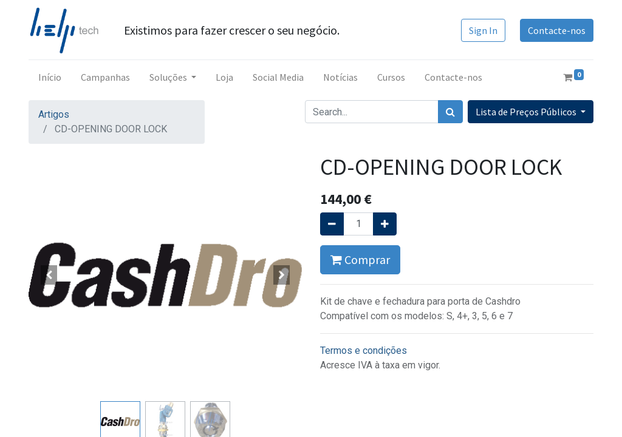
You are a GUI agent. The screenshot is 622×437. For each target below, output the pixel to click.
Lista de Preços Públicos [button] (527, 112)
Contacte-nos (557, 30)
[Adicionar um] (385, 223)
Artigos (53, 114)
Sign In (483, 30)
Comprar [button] (360, 259)
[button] (49, 275)
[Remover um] (332, 223)
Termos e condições (363, 350)
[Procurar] (450, 111)
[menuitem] (50, 77)
